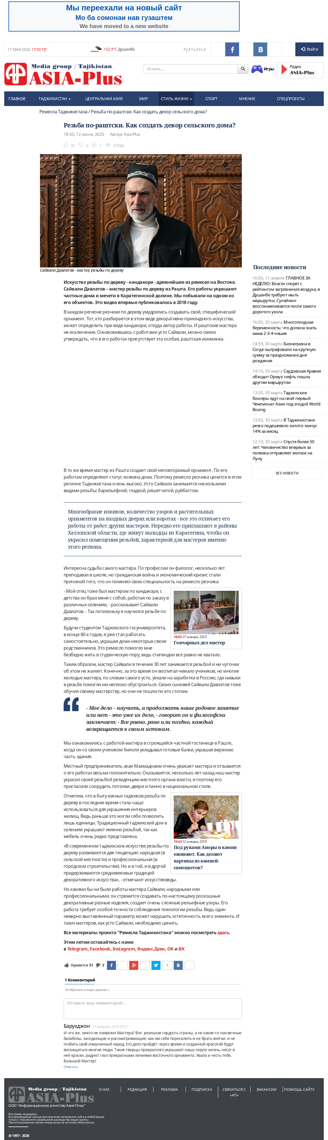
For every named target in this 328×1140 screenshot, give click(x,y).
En (200, 49)
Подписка (201, 1089)
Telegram (77, 949)
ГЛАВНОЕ (17, 98)
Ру (186, 49)
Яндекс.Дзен (151, 949)
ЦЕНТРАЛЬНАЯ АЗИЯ (104, 98)
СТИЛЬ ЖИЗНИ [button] (176, 98)
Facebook (100, 949)
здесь (223, 932)
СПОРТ (211, 98)
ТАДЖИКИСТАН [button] (55, 98)
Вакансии (266, 1089)
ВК (181, 949)
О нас (104, 1089)
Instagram (124, 949)
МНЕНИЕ (247, 98)
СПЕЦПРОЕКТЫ (291, 98)
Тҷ (193, 49)
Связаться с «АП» (234, 1092)
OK (170, 949)
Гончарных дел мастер (199, 642)
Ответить (71, 1066)
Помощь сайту (299, 1089)
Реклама (169, 1089)
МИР (143, 98)
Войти (309, 49)
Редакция (137, 1089)
